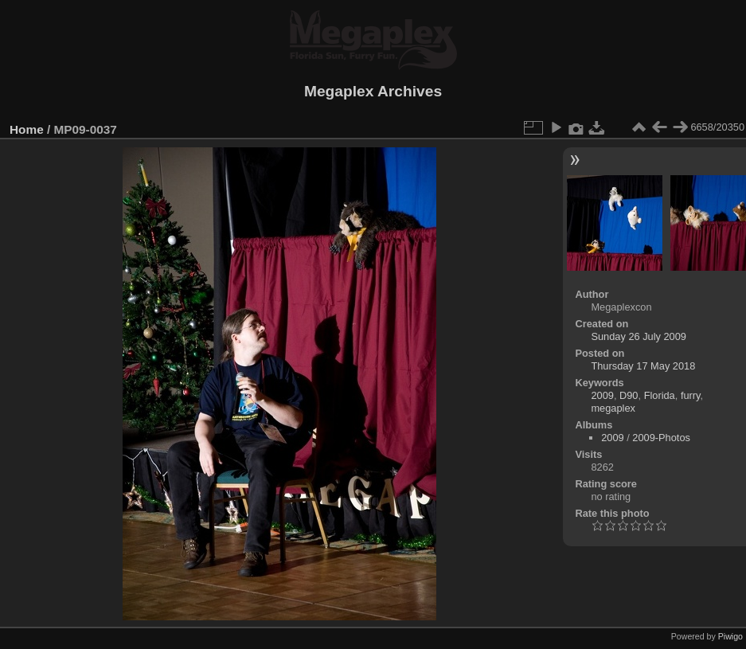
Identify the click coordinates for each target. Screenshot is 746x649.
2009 (602, 395)
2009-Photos (661, 438)
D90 (628, 395)
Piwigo (730, 636)
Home (27, 129)
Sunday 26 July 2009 (638, 336)
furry (691, 395)
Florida (659, 395)
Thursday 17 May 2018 (643, 366)
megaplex (613, 408)
